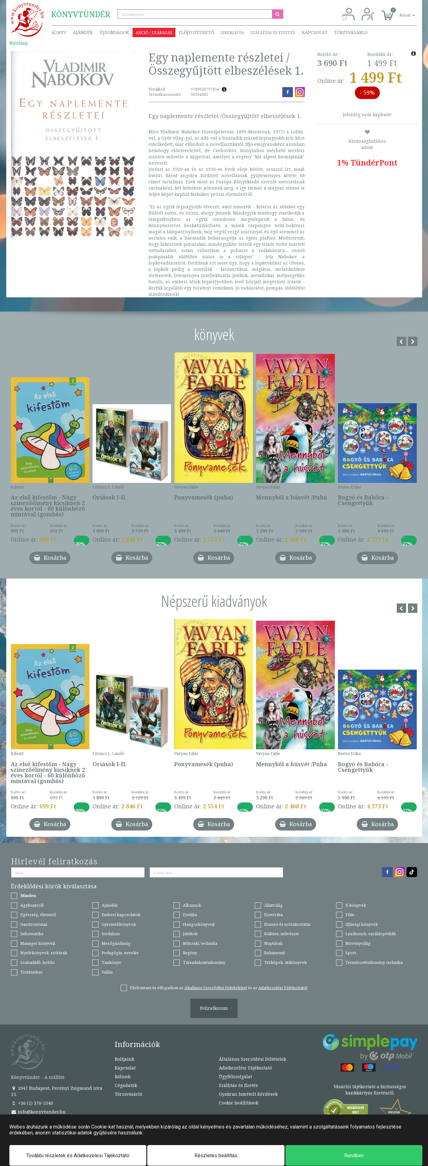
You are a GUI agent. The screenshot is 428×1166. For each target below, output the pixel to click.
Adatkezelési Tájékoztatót (283, 987)
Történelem (31, 972)
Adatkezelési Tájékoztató (245, 1068)
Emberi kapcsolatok (121, 914)
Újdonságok (114, 32)
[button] (400, 12)
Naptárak (273, 943)
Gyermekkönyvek (119, 924)
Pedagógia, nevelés (120, 952)
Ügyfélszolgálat (235, 1076)
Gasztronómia (33, 924)
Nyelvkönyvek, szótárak (43, 952)
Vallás (107, 972)
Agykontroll (31, 905)
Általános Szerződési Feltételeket (215, 987)
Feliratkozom (214, 1008)
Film (349, 914)
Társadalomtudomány (204, 962)
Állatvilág (273, 905)
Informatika (31, 933)
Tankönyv (111, 962)
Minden (28, 895)
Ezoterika (273, 914)
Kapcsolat (314, 32)
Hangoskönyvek (199, 924)
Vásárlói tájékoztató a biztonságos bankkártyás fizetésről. (370, 1090)
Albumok (192, 905)
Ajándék (83, 32)
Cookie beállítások (238, 1103)
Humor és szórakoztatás (287, 924)
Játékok (190, 933)
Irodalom (111, 933)
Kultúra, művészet (281, 933)
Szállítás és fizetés (272, 32)
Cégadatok (126, 1085)
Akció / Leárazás (154, 32)
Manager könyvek (37, 943)
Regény (190, 952)
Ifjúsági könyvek (361, 924)
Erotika (190, 914)
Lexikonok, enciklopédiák (370, 933)
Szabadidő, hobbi (37, 962)
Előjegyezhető (196, 32)
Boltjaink (124, 1059)
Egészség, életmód (38, 914)
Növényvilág (357, 943)
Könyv (59, 32)
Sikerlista (232, 32)
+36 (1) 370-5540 (32, 1103)
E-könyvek (355, 905)
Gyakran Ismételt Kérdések (248, 1094)
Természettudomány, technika (374, 962)
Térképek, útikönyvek (285, 962)
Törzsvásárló (351, 32)
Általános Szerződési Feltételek (252, 1059)
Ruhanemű (274, 952)
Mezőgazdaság (116, 943)
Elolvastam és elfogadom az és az (219, 987)
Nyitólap (18, 43)
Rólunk (122, 1076)
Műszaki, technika (200, 943)
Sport (350, 952)
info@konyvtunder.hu (38, 1112)
